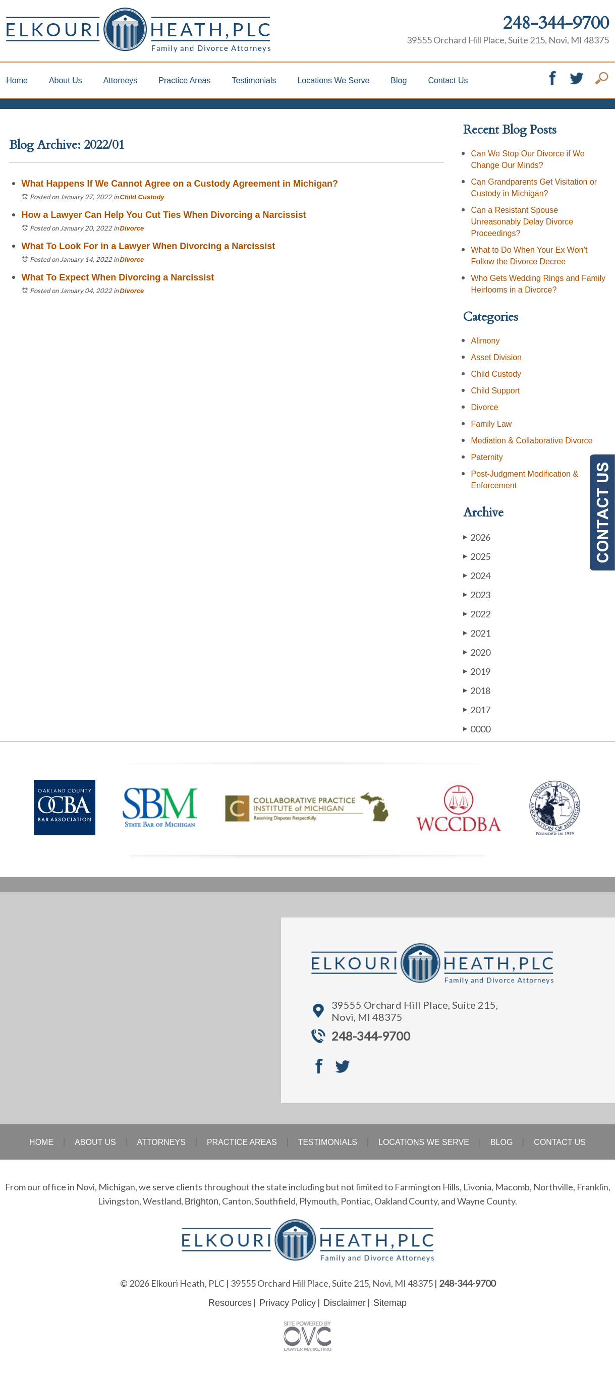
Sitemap (390, 1303)
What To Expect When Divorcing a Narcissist (119, 277)
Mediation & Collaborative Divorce (532, 440)
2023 (476, 594)
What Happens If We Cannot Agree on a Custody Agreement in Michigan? (180, 184)
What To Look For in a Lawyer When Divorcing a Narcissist (150, 246)
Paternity (487, 457)
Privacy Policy (287, 1303)
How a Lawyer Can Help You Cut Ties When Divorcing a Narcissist (165, 215)
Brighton (201, 1201)
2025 (476, 556)
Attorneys (120, 80)
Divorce (132, 228)
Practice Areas (184, 80)
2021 (476, 633)
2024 (476, 575)
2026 (476, 537)
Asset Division (496, 357)
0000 (476, 728)
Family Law (491, 424)
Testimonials (254, 80)
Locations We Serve (333, 80)
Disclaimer (344, 1303)
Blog (398, 80)
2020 (476, 652)
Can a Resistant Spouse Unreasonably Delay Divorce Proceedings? (522, 222)
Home (17, 80)
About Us (65, 80)
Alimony (485, 340)
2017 (476, 709)
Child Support (495, 390)
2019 (476, 671)
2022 (476, 613)
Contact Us (448, 80)
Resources (230, 1303)
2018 (476, 690)
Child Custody (142, 197)
